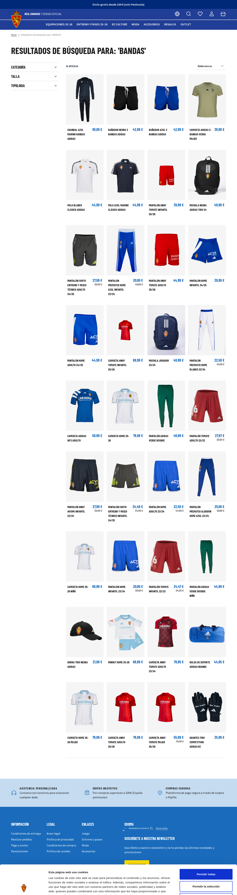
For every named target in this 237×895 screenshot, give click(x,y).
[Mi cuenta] (211, 14)
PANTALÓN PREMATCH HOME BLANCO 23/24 (198, 365)
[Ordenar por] (212, 66)
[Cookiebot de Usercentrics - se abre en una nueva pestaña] (24, 888)
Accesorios (152, 24)
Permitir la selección (206, 858)
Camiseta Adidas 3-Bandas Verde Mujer (200, 134)
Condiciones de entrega (26, 833)
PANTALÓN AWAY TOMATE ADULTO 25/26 (157, 285)
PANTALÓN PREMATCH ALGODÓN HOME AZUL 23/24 (200, 511)
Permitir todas (206, 846)
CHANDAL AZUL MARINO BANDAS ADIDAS (76, 134)
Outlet (186, 24)
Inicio (14, 34)
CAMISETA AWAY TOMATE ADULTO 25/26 (116, 742)
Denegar (206, 870)
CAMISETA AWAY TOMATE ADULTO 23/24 (157, 666)
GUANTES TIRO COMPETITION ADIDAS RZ (197, 742)
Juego (86, 833)
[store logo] (16, 19)
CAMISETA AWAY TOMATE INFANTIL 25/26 (117, 365)
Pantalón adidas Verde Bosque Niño (199, 591)
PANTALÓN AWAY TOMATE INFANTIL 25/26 (158, 209)
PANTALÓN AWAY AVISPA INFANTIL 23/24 (76, 511)
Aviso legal (53, 833)
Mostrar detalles (200, 887)
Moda (135, 24)
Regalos (170, 24)
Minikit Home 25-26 (118, 662)
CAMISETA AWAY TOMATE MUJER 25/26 (157, 742)
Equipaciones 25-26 (59, 24)
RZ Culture (119, 24)
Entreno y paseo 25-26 (92, 24)
